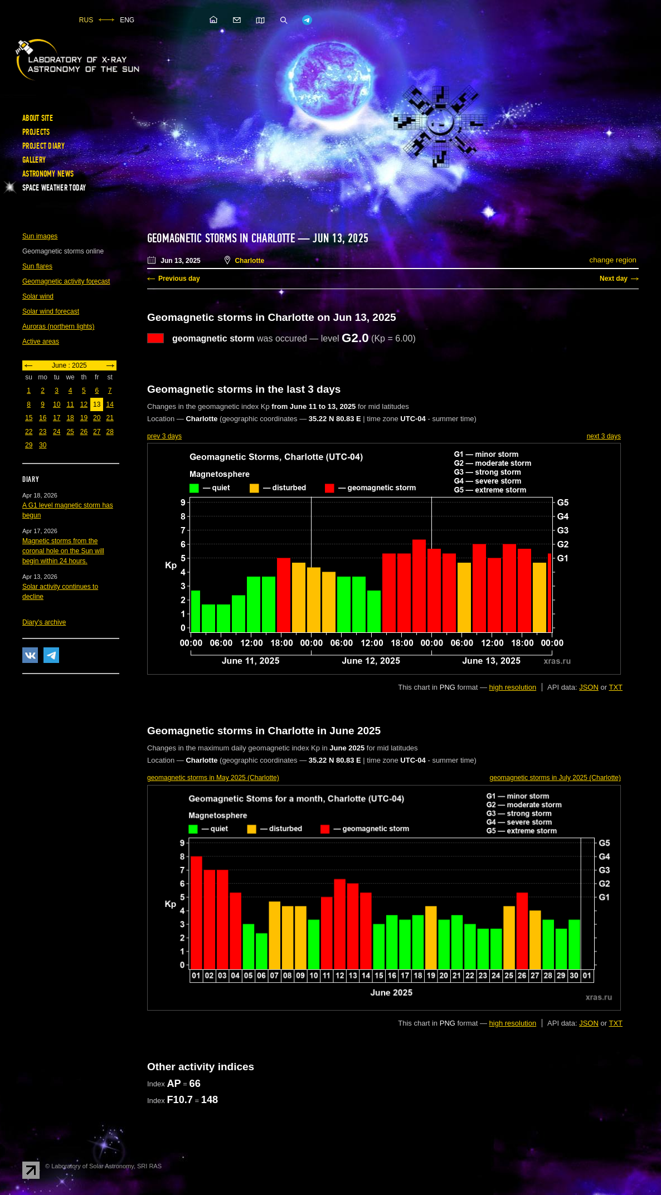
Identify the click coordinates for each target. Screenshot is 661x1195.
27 (96, 432)
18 (70, 418)
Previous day (179, 278)
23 (42, 432)
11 (70, 404)
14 (109, 404)
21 (109, 418)
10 (56, 404)
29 (28, 445)
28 (109, 432)
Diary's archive (44, 622)
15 (28, 418)
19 (84, 418)
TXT (616, 687)
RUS (86, 20)
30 (42, 445)
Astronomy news (48, 174)
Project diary (43, 146)
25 (70, 432)
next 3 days (604, 436)
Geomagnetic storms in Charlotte (221, 238)
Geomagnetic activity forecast (66, 281)
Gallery (34, 160)
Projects (36, 132)
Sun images (39, 236)
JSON (589, 687)
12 (84, 404)
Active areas (40, 341)
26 (84, 432)
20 (96, 418)
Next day (614, 278)
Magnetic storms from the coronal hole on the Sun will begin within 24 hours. (63, 551)
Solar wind (38, 296)
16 (42, 418)
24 (56, 432)
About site (37, 118)
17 (56, 418)
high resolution (513, 687)
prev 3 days (164, 436)
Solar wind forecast (50, 311)
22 (28, 432)
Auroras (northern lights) (58, 326)
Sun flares (37, 266)
